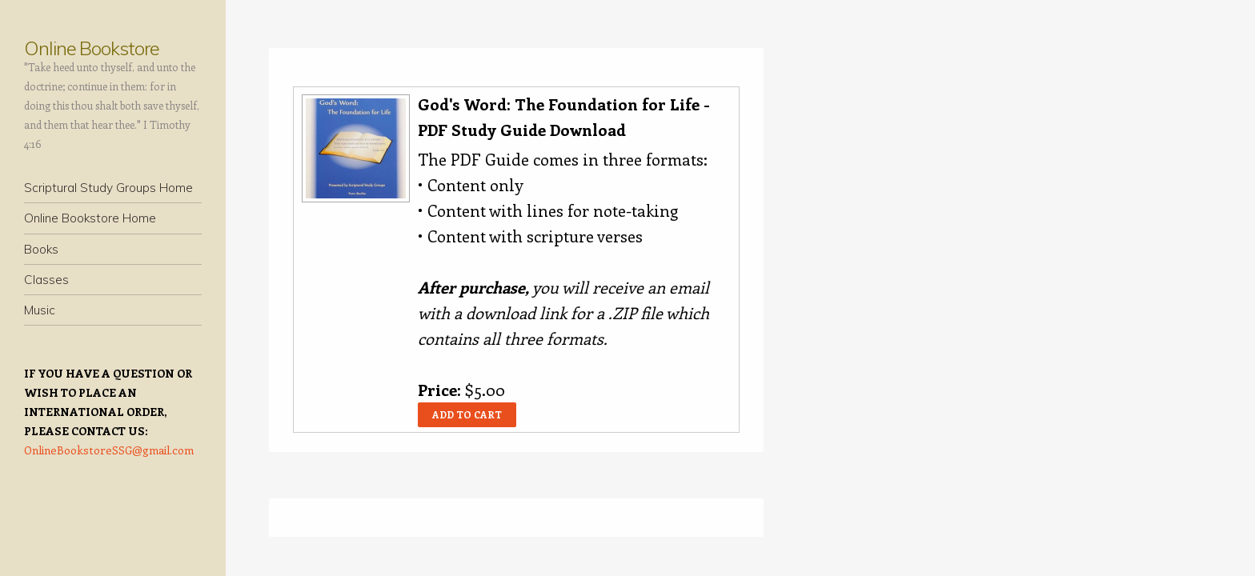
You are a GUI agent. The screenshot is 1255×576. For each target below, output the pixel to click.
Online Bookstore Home (90, 218)
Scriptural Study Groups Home (108, 187)
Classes (46, 279)
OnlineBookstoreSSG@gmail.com (109, 450)
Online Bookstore (91, 48)
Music (39, 310)
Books (41, 249)
